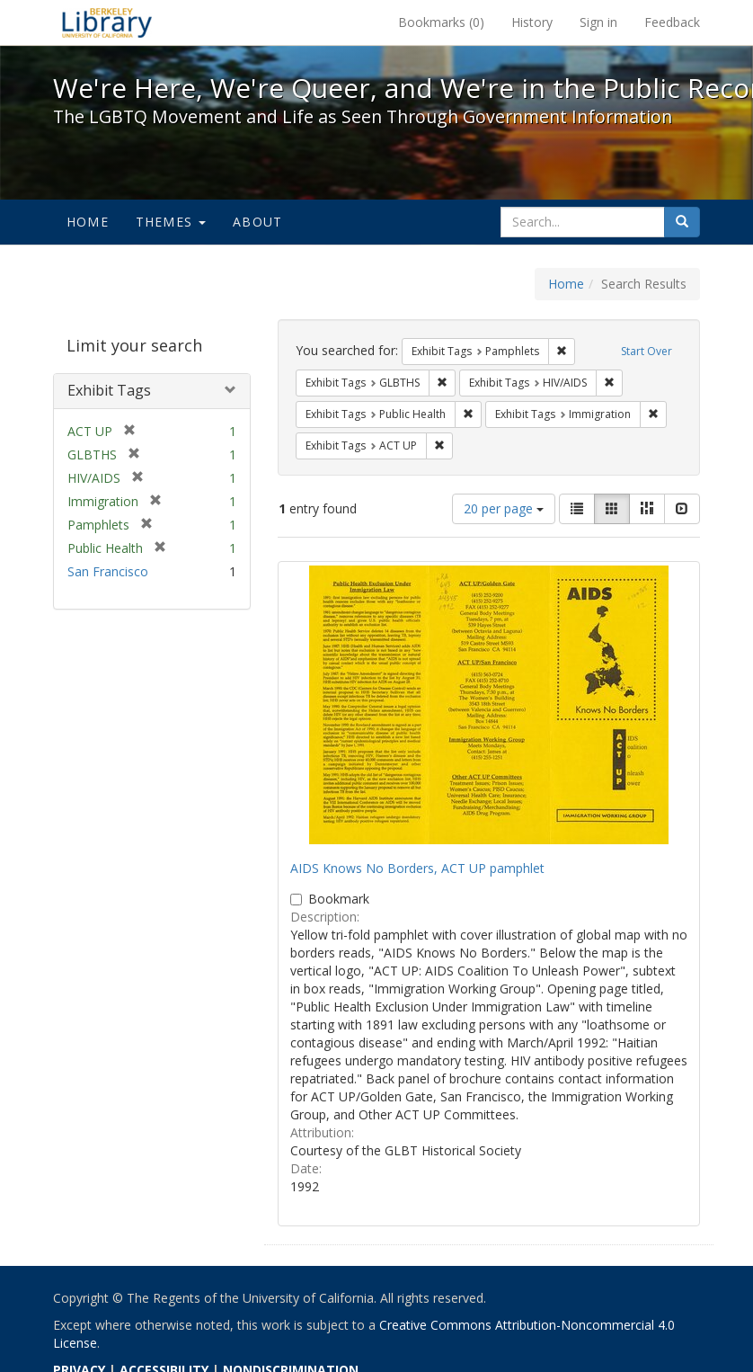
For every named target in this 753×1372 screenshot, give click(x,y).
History (532, 22)
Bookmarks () (441, 22)
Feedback (672, 22)
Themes (171, 221)
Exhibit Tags (109, 390)
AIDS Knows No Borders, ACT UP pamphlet (417, 868)
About (257, 221)
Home (87, 221)
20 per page (504, 508)
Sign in (598, 22)
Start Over (646, 351)
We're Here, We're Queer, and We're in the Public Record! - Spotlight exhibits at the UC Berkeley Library (107, 22)
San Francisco (107, 571)
